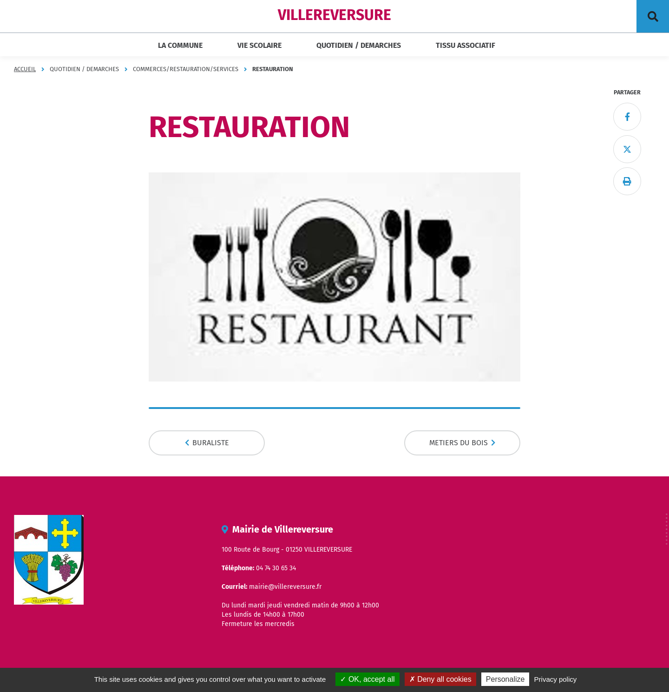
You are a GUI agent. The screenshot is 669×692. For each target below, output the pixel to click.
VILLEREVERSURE (334, 15)
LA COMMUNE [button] (180, 45)
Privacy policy (555, 679)
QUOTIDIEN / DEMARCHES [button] (358, 45)
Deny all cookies (440, 679)
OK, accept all (367, 679)
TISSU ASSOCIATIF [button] (465, 45)
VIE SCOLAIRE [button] (259, 45)
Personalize (505, 679)
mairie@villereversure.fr (285, 587)
